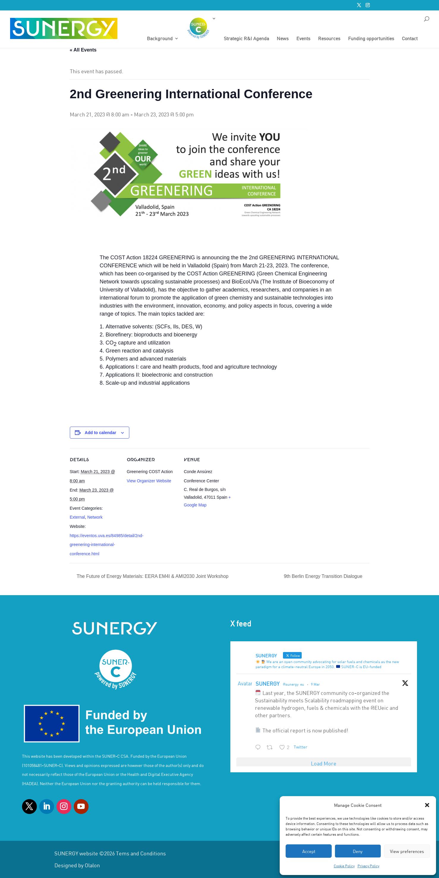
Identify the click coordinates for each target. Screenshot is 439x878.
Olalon (92, 865)
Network (95, 517)
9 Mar (315, 684)
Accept (308, 851)
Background (160, 38)
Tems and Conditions (141, 853)
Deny (358, 851)
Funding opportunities (371, 38)
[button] (427, 805)
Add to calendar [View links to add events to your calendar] (100, 432)
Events (303, 38)
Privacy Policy (368, 866)
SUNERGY (267, 683)
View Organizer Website (149, 480)
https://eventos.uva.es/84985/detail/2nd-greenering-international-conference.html (107, 544)
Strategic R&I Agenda (246, 38)
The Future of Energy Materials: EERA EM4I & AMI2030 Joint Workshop (152, 576)
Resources (329, 38)
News (283, 38)
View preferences (407, 851)
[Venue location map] (272, 489)
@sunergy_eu (293, 684)
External (77, 517)
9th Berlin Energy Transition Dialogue (324, 576)
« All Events (83, 49)
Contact (410, 38)
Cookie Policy (344, 866)
